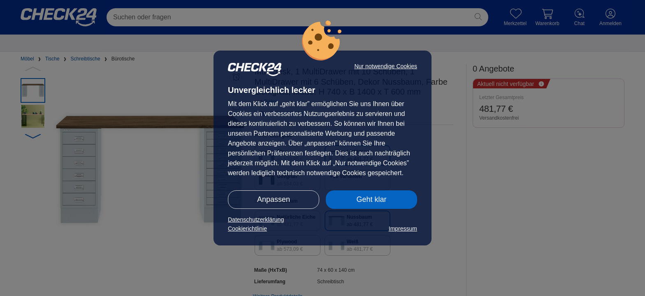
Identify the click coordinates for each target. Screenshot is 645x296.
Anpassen (273, 199)
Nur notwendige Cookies (385, 66)
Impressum (403, 228)
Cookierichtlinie (247, 228)
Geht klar (371, 199)
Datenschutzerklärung (256, 219)
